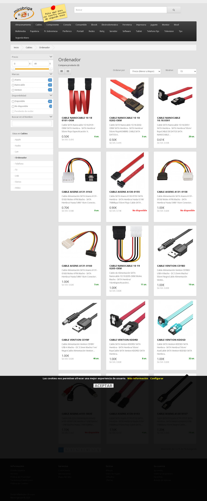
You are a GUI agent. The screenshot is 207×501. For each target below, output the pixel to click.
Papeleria (34, 31)
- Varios (17, 181)
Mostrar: (170, 70)
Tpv (180, 31)
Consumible (81, 24)
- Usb (16, 175)
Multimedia (20, 31)
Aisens (18, 79)
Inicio (16, 47)
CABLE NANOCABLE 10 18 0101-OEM (77, 119)
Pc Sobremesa (50, 31)
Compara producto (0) (68, 65)
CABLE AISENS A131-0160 (77, 265)
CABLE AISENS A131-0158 (172, 191)
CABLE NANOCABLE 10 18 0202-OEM (124, 119)
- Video (17, 187)
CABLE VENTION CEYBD (171, 265)
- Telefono (18, 163)
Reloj (102, 31)
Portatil (80, 31)
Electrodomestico (110, 24)
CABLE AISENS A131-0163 (77, 191)
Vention (18, 89)
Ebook (94, 24)
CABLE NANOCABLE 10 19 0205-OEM (124, 267)
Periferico (67, 31)
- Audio (17, 145)
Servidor (113, 31)
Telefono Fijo (153, 31)
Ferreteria (127, 24)
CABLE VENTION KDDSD (171, 339)
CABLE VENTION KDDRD (123, 339)
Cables (39, 24)
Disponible (20, 101)
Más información (137, 378)
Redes (92, 31)
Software (127, 31)
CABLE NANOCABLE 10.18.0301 (168, 119)
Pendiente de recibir (24, 111)
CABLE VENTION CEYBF (75, 339)
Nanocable (20, 84)
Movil (176, 24)
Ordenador (44, 47)
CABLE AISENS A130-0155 (124, 191)
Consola (67, 24)
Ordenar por (119, 70)
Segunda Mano (22, 37)
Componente (53, 24)
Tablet (139, 31)
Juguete (154, 24)
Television (169, 31)
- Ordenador (20, 157)
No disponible (21, 106)
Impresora (141, 24)
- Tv (15, 169)
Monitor (165, 24)
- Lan (15, 151)
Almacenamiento (23, 24)
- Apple (17, 139)
